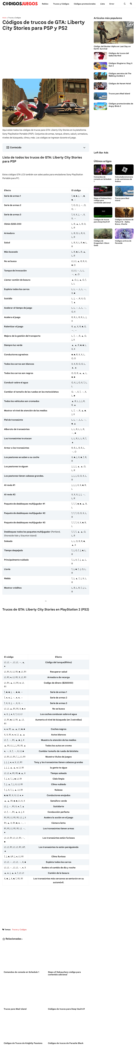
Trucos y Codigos (14, 18)
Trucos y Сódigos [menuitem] (61, 4)
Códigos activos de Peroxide (123, 242)
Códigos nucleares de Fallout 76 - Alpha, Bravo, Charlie (124, 222)
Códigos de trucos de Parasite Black (65, 1043)
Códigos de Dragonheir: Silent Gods (101, 243)
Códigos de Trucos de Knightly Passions (23, 1043)
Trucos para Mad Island (15, 1009)
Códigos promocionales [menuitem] (84, 4)
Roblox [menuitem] (45, 4)
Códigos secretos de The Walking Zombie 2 (120, 74)
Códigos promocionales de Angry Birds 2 (121, 104)
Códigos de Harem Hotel (120, 83)
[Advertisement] (45, 53)
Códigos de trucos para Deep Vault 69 (66, 1009)
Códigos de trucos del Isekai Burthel (119, 54)
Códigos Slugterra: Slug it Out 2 (120, 64)
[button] (124, 3)
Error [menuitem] (111, 4)
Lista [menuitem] (102, 4)
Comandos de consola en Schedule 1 (21, 972)
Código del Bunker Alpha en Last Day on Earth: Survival (112, 47)
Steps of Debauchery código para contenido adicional (64, 973)
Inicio (4, 18)
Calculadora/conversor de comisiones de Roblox (124, 179)
